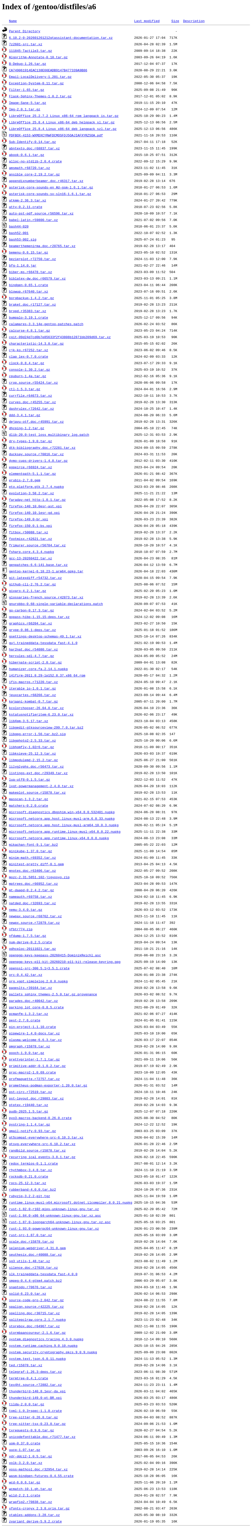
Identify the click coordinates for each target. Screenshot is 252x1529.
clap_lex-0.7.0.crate (28, 356)
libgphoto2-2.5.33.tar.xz (32, 740)
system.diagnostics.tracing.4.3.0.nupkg (46, 1339)
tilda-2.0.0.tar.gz (26, 1404)
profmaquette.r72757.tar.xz (34, 1078)
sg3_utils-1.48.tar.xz (29, 1261)
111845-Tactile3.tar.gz (30, 50)
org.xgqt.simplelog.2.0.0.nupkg (38, 981)
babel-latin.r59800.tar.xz (33, 219)
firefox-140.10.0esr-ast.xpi (35, 506)
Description (194, 21)
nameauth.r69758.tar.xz (30, 896)
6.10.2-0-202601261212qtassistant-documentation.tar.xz (61, 37)
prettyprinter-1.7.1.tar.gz (34, 1059)
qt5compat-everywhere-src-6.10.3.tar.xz (46, 1137)
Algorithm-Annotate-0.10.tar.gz (38, 57)
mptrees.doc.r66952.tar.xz (33, 883)
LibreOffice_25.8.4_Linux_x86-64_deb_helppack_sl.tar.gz (62, 122)
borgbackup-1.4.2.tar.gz (31, 298)
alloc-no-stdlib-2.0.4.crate (35, 161)
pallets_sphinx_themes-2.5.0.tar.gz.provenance (53, 994)
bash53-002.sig (22, 239)
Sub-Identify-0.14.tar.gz (32, 141)
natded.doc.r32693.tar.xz (32, 903)
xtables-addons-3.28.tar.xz (34, 1514)
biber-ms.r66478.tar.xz (30, 272)
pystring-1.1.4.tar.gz (29, 1124)
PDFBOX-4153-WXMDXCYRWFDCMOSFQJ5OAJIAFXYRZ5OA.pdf (56, 135)
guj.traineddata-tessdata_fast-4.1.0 (43, 642)
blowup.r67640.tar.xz (28, 291)
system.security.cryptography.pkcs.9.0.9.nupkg (53, 1352)
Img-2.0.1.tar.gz (24, 109)
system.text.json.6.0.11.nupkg (37, 1358)
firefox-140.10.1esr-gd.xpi (34, 512)
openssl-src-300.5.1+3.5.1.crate (39, 968)
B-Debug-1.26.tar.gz (27, 63)
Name (13, 21)
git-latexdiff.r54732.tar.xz (35, 577)
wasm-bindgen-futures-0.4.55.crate (41, 1475)
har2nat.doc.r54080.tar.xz (33, 649)
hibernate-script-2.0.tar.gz (35, 662)
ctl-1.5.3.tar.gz (24, 389)
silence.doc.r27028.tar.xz (33, 1267)
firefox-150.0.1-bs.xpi (30, 525)
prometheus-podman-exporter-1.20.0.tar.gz (48, 1085)
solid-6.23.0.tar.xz (27, 1293)
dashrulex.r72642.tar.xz (31, 408)
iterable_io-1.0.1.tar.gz (32, 688)
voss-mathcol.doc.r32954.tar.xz (38, 1469)
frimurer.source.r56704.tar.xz (37, 545)
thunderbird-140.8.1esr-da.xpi (37, 1391)
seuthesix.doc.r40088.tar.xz (35, 1254)
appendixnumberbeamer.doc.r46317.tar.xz (46, 180)
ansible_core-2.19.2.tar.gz (34, 174)
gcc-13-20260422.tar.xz (30, 558)
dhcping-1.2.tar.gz (26, 428)
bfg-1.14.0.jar (22, 265)
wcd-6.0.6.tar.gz (24, 1482)
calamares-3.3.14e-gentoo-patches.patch (46, 324)
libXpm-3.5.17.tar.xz (28, 721)
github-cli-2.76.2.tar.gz (32, 584)
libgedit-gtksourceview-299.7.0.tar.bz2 (46, 727)
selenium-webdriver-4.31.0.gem (37, 1248)
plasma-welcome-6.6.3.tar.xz (35, 1039)
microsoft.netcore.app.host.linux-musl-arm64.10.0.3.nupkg (64, 825)
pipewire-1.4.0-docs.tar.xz (34, 1033)
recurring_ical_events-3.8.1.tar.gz (42, 1157)
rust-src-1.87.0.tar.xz (30, 1235)
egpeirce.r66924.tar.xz (30, 467)
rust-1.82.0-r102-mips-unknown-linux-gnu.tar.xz (54, 1209)
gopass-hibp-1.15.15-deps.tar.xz (39, 616)
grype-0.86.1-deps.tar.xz (32, 629)
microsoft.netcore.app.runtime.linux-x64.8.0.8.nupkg (59, 838)
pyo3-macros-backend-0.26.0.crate (40, 1118)
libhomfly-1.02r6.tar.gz (31, 747)
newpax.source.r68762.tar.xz (35, 916)
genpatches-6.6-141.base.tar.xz (38, 564)
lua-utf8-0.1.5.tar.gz (29, 779)
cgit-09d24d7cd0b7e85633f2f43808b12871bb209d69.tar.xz (60, 337)
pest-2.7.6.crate (24, 1020)
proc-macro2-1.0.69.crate (32, 1072)
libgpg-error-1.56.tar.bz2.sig (37, 734)
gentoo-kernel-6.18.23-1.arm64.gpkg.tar (46, 571)
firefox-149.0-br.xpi (28, 519)
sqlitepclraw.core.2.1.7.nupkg (37, 1319)
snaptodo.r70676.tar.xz (30, 1287)
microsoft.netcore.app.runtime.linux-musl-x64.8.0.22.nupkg (65, 831)
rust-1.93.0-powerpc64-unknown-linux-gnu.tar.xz (54, 1228)
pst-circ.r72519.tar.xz (30, 1091)
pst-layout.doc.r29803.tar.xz (36, 1098)
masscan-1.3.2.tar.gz (28, 799)
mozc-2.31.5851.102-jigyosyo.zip (39, 877)
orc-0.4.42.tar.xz (25, 974)
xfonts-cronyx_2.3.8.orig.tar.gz (39, 1508)
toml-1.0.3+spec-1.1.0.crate (35, 1410)
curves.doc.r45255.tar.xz (32, 402)
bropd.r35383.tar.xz (27, 311)
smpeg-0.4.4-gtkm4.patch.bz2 (35, 1280)
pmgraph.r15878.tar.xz (29, 1046)
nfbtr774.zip (21, 929)
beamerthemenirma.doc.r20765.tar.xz (42, 246)
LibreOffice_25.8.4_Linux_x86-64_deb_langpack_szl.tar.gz (63, 128)
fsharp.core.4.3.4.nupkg (31, 551)
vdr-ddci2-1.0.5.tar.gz (30, 1456)
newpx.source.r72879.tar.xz (34, 922)
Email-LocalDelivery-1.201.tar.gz (40, 76)
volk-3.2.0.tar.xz (25, 1462)
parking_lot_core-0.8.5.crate (36, 1007)
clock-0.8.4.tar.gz (26, 363)
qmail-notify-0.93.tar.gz (32, 1131)
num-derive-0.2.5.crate (30, 942)
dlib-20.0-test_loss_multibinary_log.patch (49, 434)
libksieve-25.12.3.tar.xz (32, 753)
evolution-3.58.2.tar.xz (31, 493)
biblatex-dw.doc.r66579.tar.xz (37, 278)
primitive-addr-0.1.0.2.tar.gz (37, 1065)
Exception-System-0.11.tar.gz (36, 83)
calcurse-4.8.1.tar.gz (29, 330)
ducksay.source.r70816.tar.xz (36, 454)
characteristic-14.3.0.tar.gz (36, 343)
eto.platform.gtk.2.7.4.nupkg (36, 486)
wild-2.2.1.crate (24, 1495)
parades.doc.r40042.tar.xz (33, 1000)
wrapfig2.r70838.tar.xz (30, 1501)
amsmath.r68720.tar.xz (29, 167)
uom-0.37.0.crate (24, 1443)
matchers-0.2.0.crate (28, 805)
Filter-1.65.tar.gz (26, 89)
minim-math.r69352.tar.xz (32, 857)
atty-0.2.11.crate (25, 206)
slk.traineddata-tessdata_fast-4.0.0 (43, 1274)
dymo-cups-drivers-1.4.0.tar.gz (38, 460)
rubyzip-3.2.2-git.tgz (29, 1196)
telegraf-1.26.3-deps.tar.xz (35, 1371)
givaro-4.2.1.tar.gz (27, 590)
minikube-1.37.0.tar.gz (30, 851)
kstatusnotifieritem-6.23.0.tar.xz (41, 714)
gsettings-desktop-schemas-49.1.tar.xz (45, 636)
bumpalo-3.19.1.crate (28, 317)
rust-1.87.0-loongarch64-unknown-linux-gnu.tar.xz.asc (60, 1222)
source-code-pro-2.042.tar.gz (36, 1300)
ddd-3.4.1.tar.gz (24, 415)
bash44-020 (19, 226)
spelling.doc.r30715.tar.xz (34, 1313)
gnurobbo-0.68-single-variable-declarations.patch (56, 603)
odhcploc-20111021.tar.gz (32, 948)
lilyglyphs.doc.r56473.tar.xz (36, 766)
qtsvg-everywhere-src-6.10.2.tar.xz (42, 1144)
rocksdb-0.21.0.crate (28, 1176)
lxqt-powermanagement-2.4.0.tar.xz (41, 786)
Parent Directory (24, 31)
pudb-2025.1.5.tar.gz (28, 1111)
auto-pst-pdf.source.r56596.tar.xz (41, 213)
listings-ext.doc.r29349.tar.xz (38, 773)
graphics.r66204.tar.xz (30, 623)
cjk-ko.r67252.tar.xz (28, 350)
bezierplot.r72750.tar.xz (32, 259)
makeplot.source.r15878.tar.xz (37, 792)
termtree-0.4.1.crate (28, 1378)
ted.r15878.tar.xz (25, 1365)
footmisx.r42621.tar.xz (30, 538)
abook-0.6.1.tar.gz (26, 154)
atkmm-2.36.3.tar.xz (27, 200)
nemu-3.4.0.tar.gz (25, 909)
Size (175, 21)
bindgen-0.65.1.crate (28, 285)
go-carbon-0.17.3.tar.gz (31, 610)
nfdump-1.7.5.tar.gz (27, 935)
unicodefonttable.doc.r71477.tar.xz (42, 1436)
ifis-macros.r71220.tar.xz (33, 682)
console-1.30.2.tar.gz (29, 369)
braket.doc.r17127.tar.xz (32, 304)
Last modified (146, 21)
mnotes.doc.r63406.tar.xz (32, 870)
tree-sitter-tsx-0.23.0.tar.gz (37, 1423)
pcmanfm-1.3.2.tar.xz (28, 1013)
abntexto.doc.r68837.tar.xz (34, 148)
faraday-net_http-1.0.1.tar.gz (37, 499)
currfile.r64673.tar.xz (30, 395)
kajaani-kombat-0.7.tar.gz (33, 701)
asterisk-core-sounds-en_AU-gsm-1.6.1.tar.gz (51, 187)
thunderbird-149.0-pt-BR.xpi (35, 1397)
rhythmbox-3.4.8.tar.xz (30, 1170)
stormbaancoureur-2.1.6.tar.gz (37, 1332)
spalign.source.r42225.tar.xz (36, 1306)
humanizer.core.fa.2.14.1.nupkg (38, 669)
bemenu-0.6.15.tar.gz (28, 252)
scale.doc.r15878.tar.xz (31, 1241)
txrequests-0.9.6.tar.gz (31, 1430)
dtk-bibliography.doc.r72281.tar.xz (42, 447)
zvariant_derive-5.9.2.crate (35, 1521)
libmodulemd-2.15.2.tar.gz (33, 760)
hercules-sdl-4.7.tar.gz (31, 655)
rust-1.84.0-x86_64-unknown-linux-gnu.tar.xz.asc (55, 1215)
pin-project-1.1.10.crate (32, 1026)
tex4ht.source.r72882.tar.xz (35, 1384)
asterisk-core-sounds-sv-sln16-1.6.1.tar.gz (50, 193)
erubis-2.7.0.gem (24, 480)
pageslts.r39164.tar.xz (30, 987)
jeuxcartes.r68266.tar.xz (32, 695)
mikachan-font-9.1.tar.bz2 (33, 844)
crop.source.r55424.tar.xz (33, 382)
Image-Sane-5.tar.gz (27, 102)
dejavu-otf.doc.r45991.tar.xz (36, 421)
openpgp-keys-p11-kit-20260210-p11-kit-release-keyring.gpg (65, 961)
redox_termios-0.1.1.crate (33, 1163)
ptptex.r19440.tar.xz (28, 1105)
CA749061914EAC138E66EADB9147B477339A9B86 (48, 70)
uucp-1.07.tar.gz (24, 1449)
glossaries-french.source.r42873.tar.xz (46, 597)
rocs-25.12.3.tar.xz (27, 1183)
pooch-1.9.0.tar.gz (26, 1052)
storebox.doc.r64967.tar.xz (34, 1326)
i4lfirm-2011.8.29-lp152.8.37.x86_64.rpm (47, 675)
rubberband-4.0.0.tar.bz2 (32, 1189)
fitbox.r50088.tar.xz (28, 532)
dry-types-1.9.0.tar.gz (30, 441)
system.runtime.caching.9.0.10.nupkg (43, 1345)
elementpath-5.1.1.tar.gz (32, 473)
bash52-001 (19, 233)
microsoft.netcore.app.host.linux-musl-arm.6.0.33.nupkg (62, 818)
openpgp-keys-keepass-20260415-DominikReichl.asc (55, 955)
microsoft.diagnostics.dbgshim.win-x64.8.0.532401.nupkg (62, 812)
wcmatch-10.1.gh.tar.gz (30, 1488)
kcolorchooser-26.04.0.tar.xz (36, 708)
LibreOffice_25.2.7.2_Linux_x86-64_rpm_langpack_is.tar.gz (64, 115)
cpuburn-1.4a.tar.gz (27, 376)
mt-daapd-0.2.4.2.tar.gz (31, 890)
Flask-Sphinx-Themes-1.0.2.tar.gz (40, 96)
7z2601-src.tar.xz (25, 44)
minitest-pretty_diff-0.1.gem (36, 864)
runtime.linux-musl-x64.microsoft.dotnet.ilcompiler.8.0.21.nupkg (70, 1202)
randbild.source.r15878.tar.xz (37, 1150)
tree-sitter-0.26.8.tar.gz (33, 1417)
